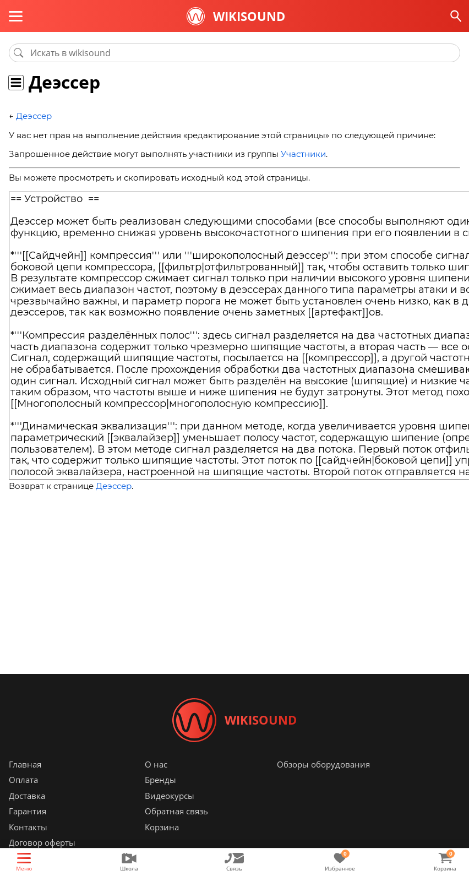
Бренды (160, 780)
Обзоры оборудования (323, 764)
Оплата (23, 780)
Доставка (27, 795)
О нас (156, 764)
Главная (25, 764)
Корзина (162, 827)
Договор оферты (42, 842)
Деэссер (34, 116)
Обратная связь (176, 811)
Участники (303, 154)
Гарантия (27, 811)
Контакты (28, 827)
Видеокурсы (169, 795)
